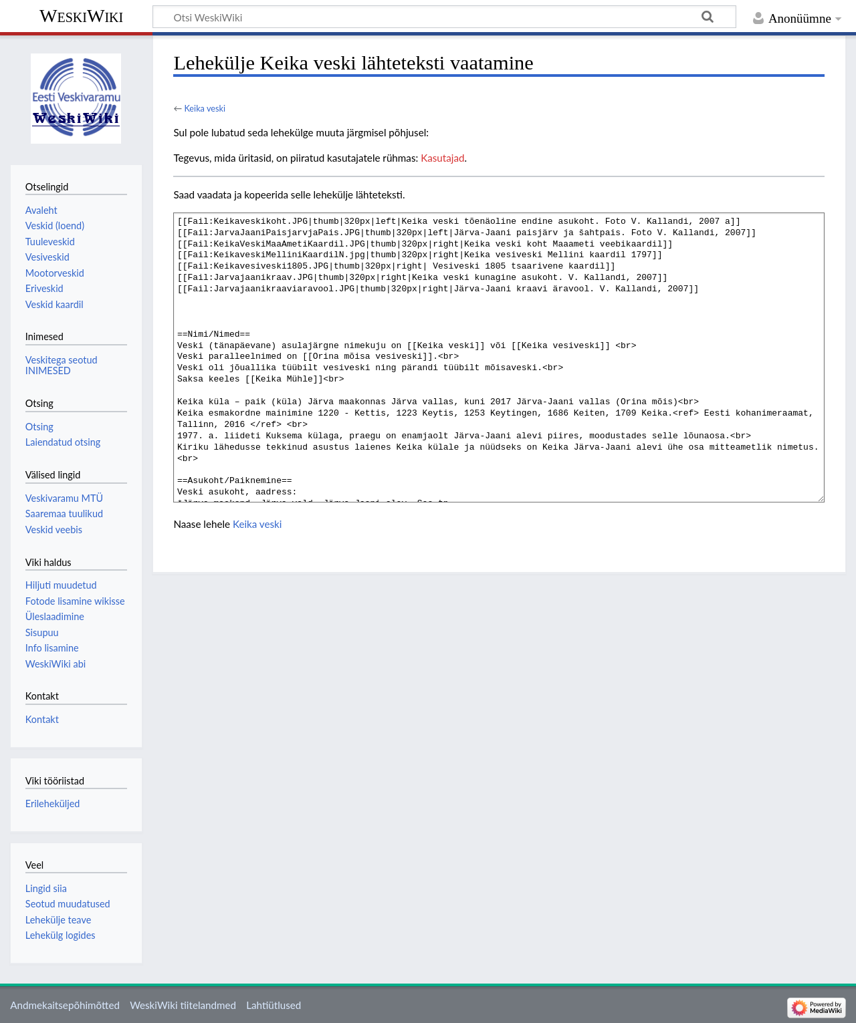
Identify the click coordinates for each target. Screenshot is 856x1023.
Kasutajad (442, 158)
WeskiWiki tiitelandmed (183, 1005)
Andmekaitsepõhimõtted (65, 1005)
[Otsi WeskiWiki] (444, 16)
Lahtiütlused (273, 1005)
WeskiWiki (81, 15)
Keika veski (204, 108)
